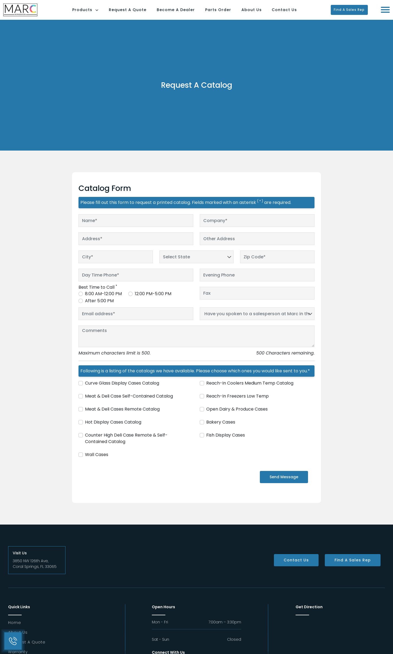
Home (14, 629)
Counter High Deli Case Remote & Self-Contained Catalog (126, 444)
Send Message (284, 483)
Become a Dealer (186, 13)
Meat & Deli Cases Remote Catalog (122, 415)
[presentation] (110, 485)
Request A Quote (138, 13)
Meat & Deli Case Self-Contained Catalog (129, 402)
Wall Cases (96, 461)
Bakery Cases (220, 428)
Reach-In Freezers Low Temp (237, 402)
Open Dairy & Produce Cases (237, 415)
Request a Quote (26, 648)
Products (96, 13)
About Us (261, 13)
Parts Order (228, 13)
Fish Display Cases (225, 441)
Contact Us (294, 13)
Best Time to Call (97, 294)
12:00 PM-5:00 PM (153, 300)
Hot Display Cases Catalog (113, 428)
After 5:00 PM (99, 307)
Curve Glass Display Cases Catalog (122, 389)
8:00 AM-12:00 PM (103, 300)
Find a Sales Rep (354, 13)
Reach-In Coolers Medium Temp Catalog (249, 389)
